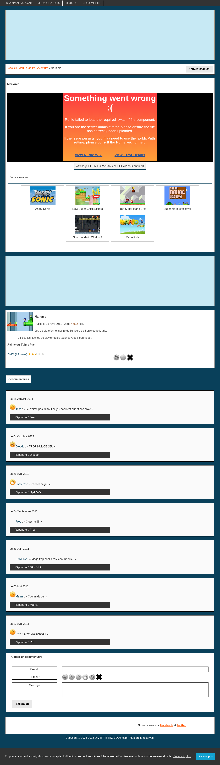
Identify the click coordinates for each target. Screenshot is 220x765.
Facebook (166, 725)
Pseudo (34, 669)
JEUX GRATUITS (49, 3)
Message (34, 685)
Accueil (12, 67)
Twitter (181, 725)
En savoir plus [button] (182, 756)
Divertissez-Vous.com (19, 3)
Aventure (42, 67)
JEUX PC (71, 3)
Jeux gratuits (27, 67)
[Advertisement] (110, 35)
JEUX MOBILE (92, 3)
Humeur (35, 676)
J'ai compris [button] (205, 756)
